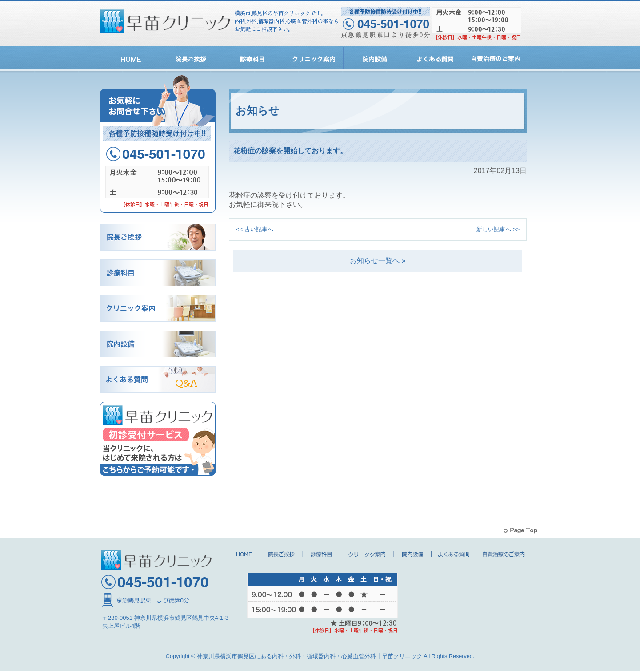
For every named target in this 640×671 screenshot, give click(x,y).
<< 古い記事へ (254, 231)
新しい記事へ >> (498, 231)
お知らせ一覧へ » (377, 262)
